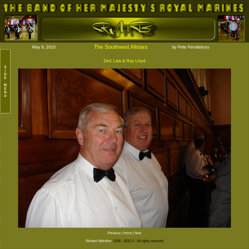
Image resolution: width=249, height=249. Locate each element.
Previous (115, 233)
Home (127, 233)
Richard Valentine (98, 241)
